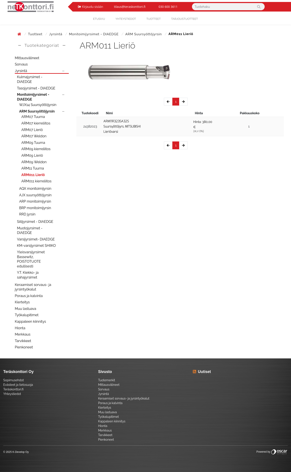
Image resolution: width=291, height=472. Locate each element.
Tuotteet (153, 18)
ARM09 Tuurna (33, 143)
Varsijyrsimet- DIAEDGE (36, 239)
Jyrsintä (56, 34)
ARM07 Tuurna (33, 117)
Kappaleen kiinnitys (30, 321)
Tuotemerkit (106, 380)
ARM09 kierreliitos (35, 149)
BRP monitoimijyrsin (35, 208)
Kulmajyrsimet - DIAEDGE (29, 79)
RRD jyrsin (27, 214)
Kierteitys (22, 302)
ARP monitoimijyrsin (35, 201)
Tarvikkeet (23, 341)
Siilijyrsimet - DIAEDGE (35, 222)
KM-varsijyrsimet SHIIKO (36, 246)
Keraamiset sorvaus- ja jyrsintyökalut (33, 287)
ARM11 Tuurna (32, 168)
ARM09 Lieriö (32, 155)
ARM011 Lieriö (33, 175)
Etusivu (99, 18)
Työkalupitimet (27, 315)
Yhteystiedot (12, 394)
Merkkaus (22, 334)
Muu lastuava (25, 309)
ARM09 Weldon (34, 162)
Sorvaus (21, 64)
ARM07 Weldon (33, 136)
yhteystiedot (125, 18)
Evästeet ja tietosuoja (18, 384)
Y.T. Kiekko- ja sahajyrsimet (28, 274)
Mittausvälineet (27, 58)
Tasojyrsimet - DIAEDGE (36, 88)
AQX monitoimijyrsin (35, 188)
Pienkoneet (24, 347)
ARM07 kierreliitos (35, 123)
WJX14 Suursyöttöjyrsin (37, 105)
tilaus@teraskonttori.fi (130, 7)
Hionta (20, 328)
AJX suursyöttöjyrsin (35, 195)
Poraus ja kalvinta (29, 296)
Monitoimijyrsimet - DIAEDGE (94, 34)
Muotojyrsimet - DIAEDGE (29, 230)
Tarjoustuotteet (184, 18)
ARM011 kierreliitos (36, 181)
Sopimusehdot (13, 380)
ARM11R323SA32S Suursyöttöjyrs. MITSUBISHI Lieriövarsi (122, 126)
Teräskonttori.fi (13, 389)
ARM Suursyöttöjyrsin (144, 34)
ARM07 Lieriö (32, 130)
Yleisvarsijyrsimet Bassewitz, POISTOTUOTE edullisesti (31, 259)
